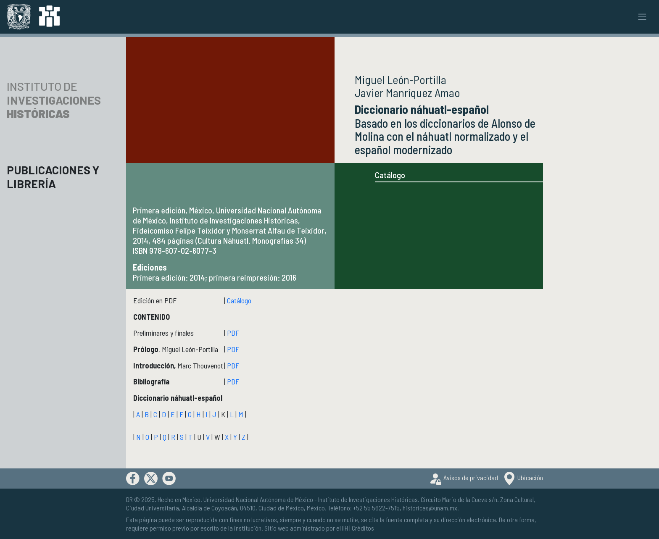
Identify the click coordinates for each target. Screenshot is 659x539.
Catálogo (390, 175)
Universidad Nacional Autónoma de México (258, 499)
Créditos (363, 528)
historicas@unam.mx (430, 508)
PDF (233, 332)
